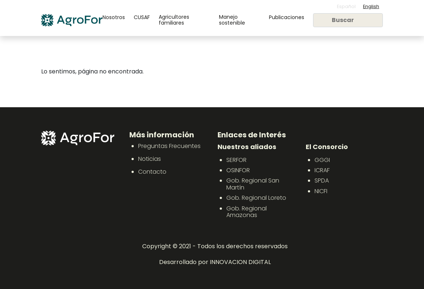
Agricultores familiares (174, 20)
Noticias (149, 159)
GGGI (322, 160)
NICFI (321, 191)
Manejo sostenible (232, 20)
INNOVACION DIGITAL (240, 262)
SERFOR (236, 160)
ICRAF (322, 170)
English (371, 6)
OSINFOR (238, 170)
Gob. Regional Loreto (256, 198)
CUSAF (142, 17)
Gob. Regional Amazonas (246, 211)
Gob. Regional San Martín (252, 183)
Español (346, 6)
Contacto (152, 171)
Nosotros (114, 17)
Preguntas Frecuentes (169, 146)
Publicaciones (286, 17)
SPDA (322, 180)
